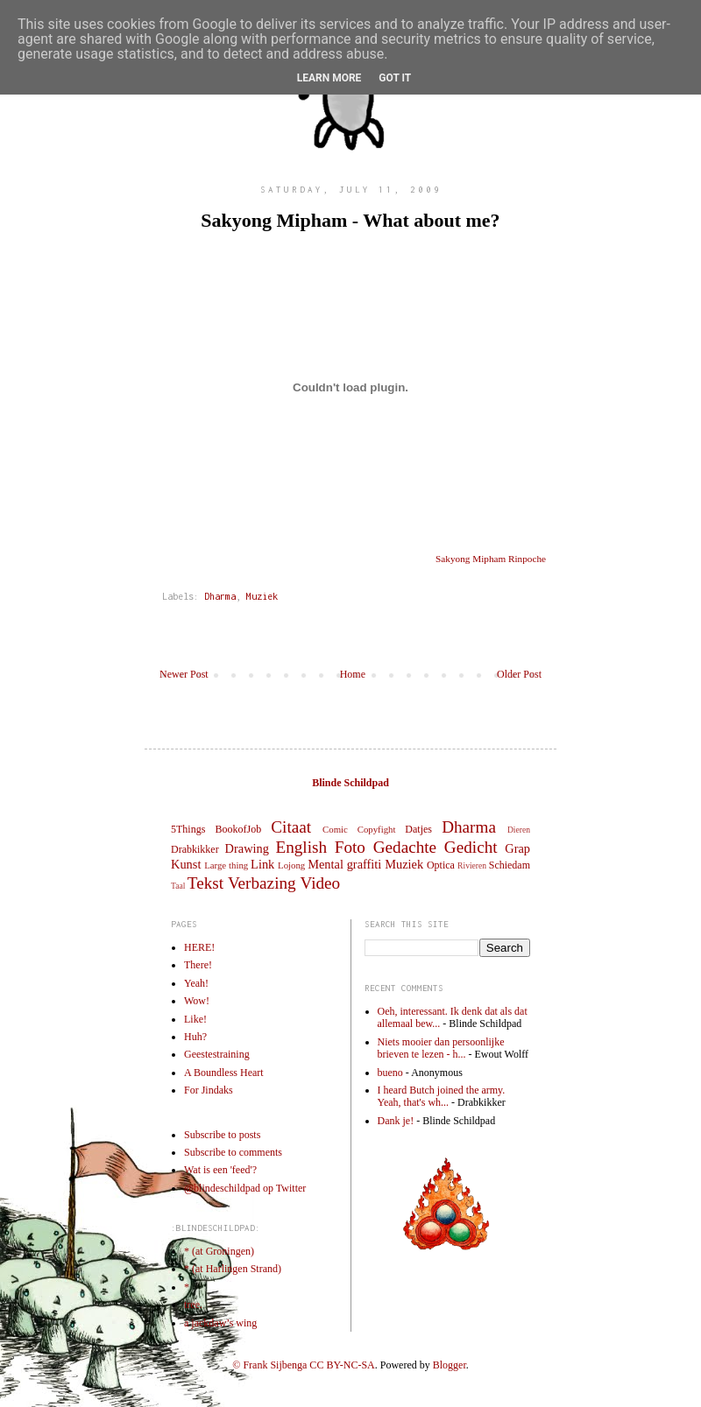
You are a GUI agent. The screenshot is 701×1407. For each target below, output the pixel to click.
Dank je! (396, 1121)
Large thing (226, 865)
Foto (350, 847)
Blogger (449, 1365)
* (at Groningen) (219, 1251)
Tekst (205, 883)
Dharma (220, 596)
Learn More (329, 78)
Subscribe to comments (233, 1152)
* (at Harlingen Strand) (232, 1269)
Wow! (196, 1001)
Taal (178, 885)
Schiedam (509, 865)
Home (352, 674)
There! (198, 965)
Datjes (418, 829)
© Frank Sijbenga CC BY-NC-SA (303, 1365)
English (301, 847)
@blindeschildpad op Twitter (245, 1188)
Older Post (519, 674)
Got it (395, 78)
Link (262, 864)
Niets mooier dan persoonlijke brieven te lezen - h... (441, 1048)
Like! (195, 1019)
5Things (188, 829)
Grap (517, 848)
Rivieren (471, 865)
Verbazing (262, 883)
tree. (193, 1304)
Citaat (291, 827)
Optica (441, 865)
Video (320, 883)
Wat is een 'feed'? (220, 1170)
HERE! (199, 947)
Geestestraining (217, 1054)
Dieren (518, 829)
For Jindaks (208, 1090)
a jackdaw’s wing (220, 1323)
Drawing (247, 848)
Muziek (262, 596)
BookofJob (238, 829)
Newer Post (184, 674)
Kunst (186, 864)
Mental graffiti (344, 864)
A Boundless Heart (224, 1072)
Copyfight (377, 829)
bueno (390, 1072)
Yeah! (196, 983)
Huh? (195, 1037)
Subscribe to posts (222, 1135)
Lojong (291, 865)
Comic (335, 829)
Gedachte (404, 847)
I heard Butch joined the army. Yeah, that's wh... (442, 1096)
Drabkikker (195, 849)
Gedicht (471, 847)
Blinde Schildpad (350, 783)
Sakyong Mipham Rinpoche (490, 558)
